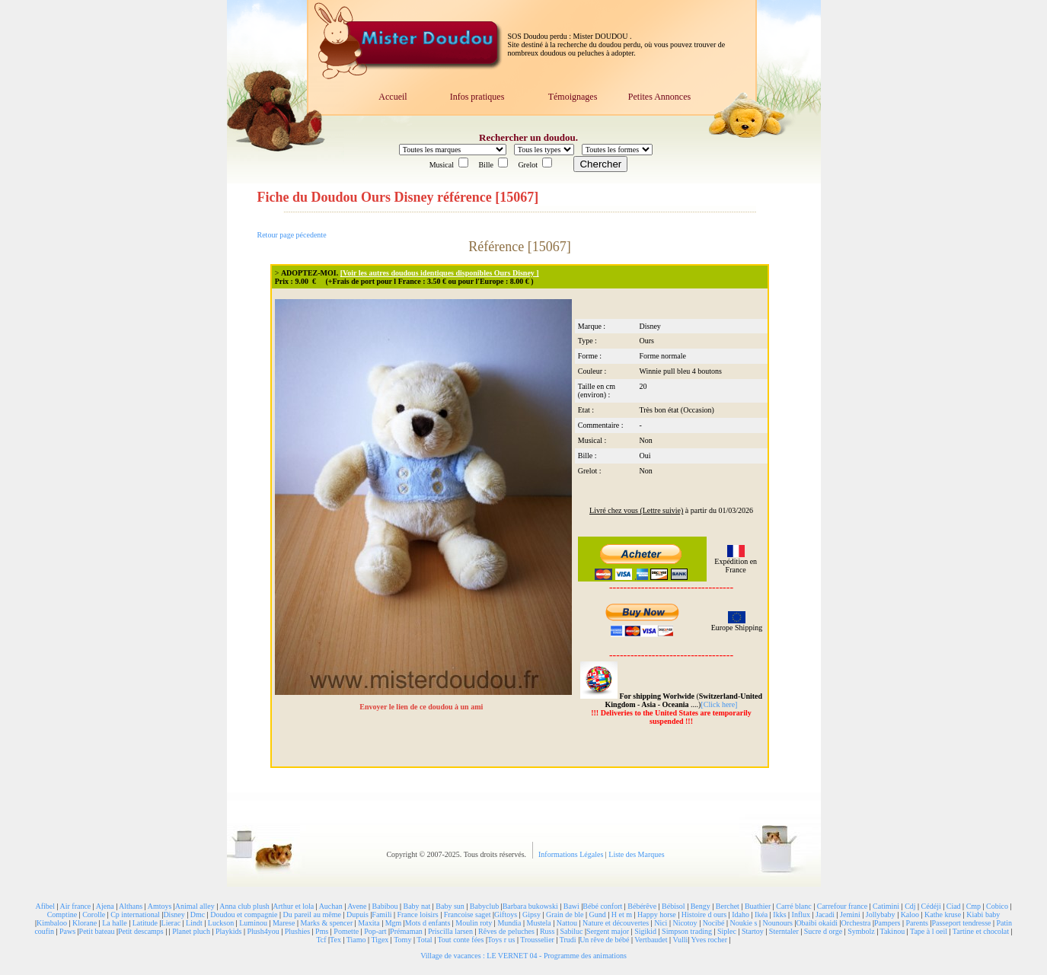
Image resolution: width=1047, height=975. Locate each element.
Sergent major (607, 931)
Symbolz (861, 931)
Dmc (197, 914)
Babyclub (484, 906)
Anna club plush (244, 906)
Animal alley (195, 906)
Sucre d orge (823, 931)
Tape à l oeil (928, 931)
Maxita (368, 923)
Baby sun (450, 906)
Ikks (779, 914)
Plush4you (263, 931)
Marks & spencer (326, 923)
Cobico (997, 906)
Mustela (539, 923)
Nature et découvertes (616, 923)
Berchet (727, 906)
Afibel (45, 906)
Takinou (892, 931)
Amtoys (160, 906)
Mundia (509, 923)
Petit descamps (141, 931)
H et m (621, 914)
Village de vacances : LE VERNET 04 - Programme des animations (523, 955)
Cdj (910, 906)
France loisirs (417, 914)
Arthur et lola (293, 906)
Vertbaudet (650, 939)
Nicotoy (684, 923)
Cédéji (931, 906)
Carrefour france (842, 906)
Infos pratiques (477, 96)
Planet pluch (191, 931)
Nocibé (714, 923)
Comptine (62, 914)
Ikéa (761, 914)
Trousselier (537, 939)
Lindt (194, 923)
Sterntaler (784, 931)
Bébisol (673, 906)
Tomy (402, 939)
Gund (597, 914)
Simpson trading (687, 931)
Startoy (753, 931)
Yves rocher (709, 939)
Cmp (973, 906)
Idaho (740, 914)
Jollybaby (880, 914)
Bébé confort (602, 906)
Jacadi (825, 914)
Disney (173, 914)
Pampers (887, 923)
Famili (381, 914)
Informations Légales (571, 854)
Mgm (393, 923)
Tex (335, 939)
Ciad (953, 906)
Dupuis (357, 914)
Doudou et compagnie (243, 914)
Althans (130, 906)
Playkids (228, 931)
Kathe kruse (942, 914)
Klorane (84, 923)
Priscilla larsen (450, 931)
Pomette (346, 931)
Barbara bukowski (530, 906)
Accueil (392, 96)
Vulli (680, 939)
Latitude (145, 923)
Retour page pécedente (292, 235)
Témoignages (573, 96)
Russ (547, 931)
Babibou (385, 906)
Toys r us (501, 939)
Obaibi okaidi (817, 923)
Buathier (758, 906)
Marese (284, 923)
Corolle (93, 914)
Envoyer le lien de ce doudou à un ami (422, 707)
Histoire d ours (704, 914)
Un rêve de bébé (604, 939)
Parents (916, 923)
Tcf (321, 939)
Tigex (379, 939)
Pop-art (375, 931)
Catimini (886, 906)
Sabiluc (571, 931)
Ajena (105, 906)
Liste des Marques (636, 854)
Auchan (331, 906)
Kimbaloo (52, 923)
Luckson (221, 923)
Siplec (726, 931)
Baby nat (416, 906)
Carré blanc (793, 906)
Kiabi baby (983, 914)
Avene (356, 906)
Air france (75, 906)
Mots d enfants (427, 923)
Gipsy (531, 914)
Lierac (171, 923)
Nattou (567, 923)
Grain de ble (564, 914)
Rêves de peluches (506, 931)
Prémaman (406, 931)
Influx (801, 914)
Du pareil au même (312, 914)
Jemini (850, 914)
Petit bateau (97, 931)
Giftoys (505, 914)
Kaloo (910, 914)
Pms (321, 931)
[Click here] (719, 704)
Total (424, 939)
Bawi (571, 906)
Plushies (297, 931)
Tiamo (356, 939)
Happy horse (656, 914)
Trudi (568, 939)
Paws (67, 931)
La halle (114, 923)
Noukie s (744, 923)
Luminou (253, 923)
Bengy (700, 906)
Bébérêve (641, 906)
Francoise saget (467, 914)
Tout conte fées (460, 939)
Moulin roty (473, 923)
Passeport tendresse (961, 923)
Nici (660, 923)
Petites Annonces (659, 96)
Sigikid (645, 931)
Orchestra (856, 923)
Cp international (135, 914)
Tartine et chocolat (981, 931)
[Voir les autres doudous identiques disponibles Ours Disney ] (439, 273)
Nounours (777, 923)
